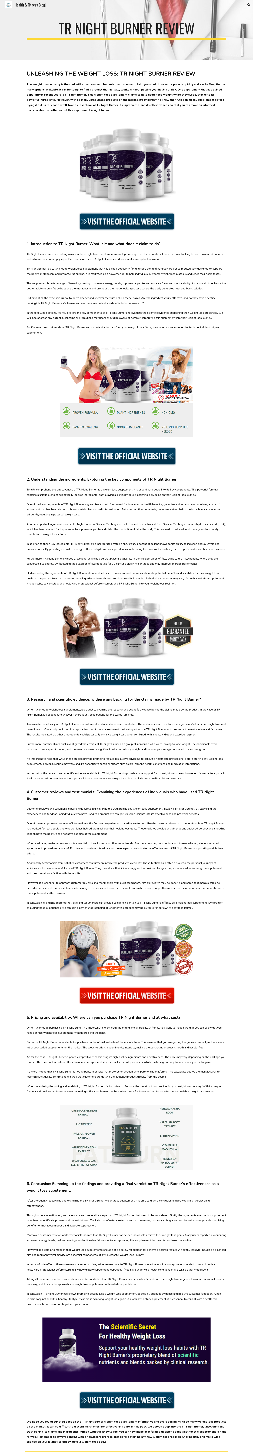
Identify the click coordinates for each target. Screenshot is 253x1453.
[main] (126, 29)
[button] (249, 5)
